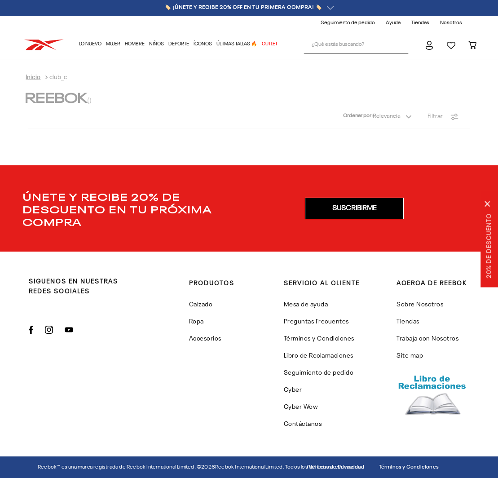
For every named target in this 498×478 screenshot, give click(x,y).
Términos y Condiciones (409, 467)
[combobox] (356, 44)
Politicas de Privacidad (336, 467)
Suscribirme (354, 208)
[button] (354, 208)
